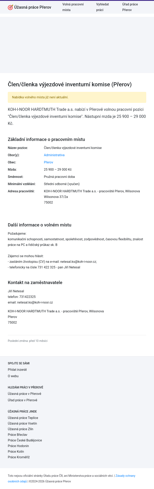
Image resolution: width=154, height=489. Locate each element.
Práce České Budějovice (25, 440)
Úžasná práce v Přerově (24, 394)
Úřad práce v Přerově (22, 400)
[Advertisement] (77, 45)
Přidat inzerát (17, 370)
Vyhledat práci (102, 7)
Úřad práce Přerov (130, 7)
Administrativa (54, 155)
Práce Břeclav (17, 435)
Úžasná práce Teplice (23, 418)
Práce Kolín (16, 451)
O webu (13, 376)
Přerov (48, 162)
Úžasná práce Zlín (20, 429)
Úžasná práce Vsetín (22, 423)
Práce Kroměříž (19, 457)
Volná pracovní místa (73, 7)
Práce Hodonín (18, 446)
